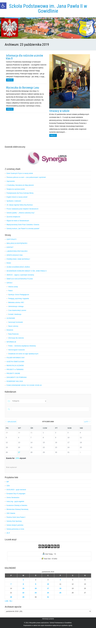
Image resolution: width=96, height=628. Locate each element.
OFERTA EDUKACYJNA (15, 255)
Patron (10, 291)
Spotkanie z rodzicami (14, 201)
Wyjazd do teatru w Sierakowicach (18, 221)
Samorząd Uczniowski (15, 322)
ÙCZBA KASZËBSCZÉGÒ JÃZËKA (18, 267)
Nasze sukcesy (13, 326)
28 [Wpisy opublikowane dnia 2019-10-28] (11, 597)
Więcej (10, 80)
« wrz (6, 601)
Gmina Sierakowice (13, 497)
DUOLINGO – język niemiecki (16, 489)
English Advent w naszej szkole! (17, 197)
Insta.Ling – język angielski (15, 501)
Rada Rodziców (13, 334)
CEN (8, 486)
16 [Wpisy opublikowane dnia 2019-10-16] (35, 588)
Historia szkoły (13, 287)
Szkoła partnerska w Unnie (15, 529)
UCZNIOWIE (11, 318)
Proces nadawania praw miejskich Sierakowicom (22, 209)
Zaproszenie (11, 181)
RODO (9, 263)
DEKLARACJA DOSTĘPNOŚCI (17, 243)
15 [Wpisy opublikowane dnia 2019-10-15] (23, 588)
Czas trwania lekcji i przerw (17, 310)
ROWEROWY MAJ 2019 (15, 381)
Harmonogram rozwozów (16, 350)
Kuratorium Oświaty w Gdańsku (17, 505)
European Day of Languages (16, 493)
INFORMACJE (11, 342)
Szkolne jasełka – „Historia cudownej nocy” (21, 213)
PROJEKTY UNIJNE (13, 373)
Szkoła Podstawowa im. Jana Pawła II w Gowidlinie (48, 8)
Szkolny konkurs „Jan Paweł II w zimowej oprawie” (23, 228)
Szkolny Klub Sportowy (14, 521)
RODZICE (10, 330)
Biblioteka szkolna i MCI (16, 302)
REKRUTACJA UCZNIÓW (15, 365)
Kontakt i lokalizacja (14, 314)
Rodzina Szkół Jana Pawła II (16, 517)
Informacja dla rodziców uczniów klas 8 (24, 57)
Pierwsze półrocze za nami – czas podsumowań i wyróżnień (26, 177)
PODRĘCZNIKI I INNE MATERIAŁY (18, 259)
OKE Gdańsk (11, 513)
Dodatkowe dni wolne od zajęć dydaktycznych (23, 354)
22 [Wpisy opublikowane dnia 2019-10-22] (23, 593)
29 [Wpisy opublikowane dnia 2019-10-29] (23, 597)
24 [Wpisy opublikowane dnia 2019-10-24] (48, 593)
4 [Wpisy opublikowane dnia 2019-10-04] (60, 580)
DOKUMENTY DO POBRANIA (17, 377)
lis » (11, 601)
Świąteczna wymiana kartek (16, 189)
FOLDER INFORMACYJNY (16, 358)
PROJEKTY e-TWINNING (15, 369)
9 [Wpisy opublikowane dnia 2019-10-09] (35, 584)
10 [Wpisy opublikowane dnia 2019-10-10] (48, 584)
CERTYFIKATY (12, 239)
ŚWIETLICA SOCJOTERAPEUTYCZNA (20, 279)
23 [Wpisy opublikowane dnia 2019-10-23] (35, 593)
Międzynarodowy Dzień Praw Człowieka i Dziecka (23, 224)
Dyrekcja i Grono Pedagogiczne (18, 294)
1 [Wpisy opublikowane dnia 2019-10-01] (23, 580)
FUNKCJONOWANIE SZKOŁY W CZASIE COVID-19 (24, 385)
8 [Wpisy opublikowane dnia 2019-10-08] (23, 584)
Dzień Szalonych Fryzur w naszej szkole (20, 173)
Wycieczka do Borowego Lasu (22, 87)
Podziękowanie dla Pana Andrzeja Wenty (20, 193)
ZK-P (8, 533)
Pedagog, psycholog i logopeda (18, 298)
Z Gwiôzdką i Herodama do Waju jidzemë (20, 185)
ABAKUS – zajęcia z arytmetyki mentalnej (20, 275)
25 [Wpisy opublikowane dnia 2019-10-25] (60, 593)
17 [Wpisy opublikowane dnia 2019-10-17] (48, 588)
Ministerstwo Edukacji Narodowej (17, 509)
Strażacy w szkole (59, 111)
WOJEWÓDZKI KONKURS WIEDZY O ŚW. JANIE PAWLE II (26, 271)
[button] (3, 5)
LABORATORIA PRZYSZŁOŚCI (17, 251)
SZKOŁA (9, 283)
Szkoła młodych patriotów (15, 525)
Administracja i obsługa (15, 306)
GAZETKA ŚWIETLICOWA (15, 361)
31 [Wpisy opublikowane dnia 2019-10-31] (48, 597)
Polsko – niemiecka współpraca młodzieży (22, 346)
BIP (8, 482)
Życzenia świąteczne (13, 217)
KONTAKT (10, 247)
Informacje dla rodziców (16, 338)
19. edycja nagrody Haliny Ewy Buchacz (20, 205)
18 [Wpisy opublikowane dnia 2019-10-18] (60, 588)
